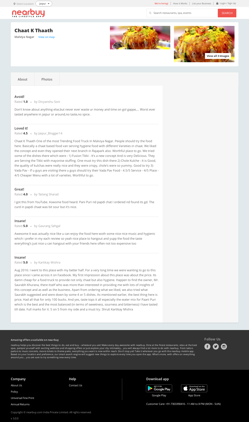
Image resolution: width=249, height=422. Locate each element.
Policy (14, 391)
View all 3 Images (218, 56)
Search (227, 13)
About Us (16, 385)
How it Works (180, 3)
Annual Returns (20, 404)
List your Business (201, 3)
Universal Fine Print (22, 398)
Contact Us (75, 385)
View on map (46, 37)
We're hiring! (161, 3)
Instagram (224, 346)
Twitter (216, 346)
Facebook (207, 346)
